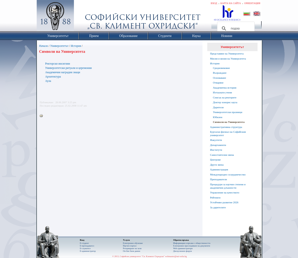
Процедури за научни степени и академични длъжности (228, 186)
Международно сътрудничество (228, 174)
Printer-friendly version (42, 116)
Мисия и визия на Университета (228, 58)
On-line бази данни (131, 251)
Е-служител (85, 248)
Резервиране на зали (132, 248)
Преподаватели (218, 179)
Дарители (218, 107)
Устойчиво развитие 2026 (224, 202)
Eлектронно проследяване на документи (191, 246)
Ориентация (252, 3)
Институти (216, 149)
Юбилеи (217, 117)
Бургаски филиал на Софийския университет (228, 133)
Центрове (215, 159)
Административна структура (226, 127)
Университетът (59, 46)
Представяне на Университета (227, 53)
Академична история (224, 87)
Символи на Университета (229, 121)
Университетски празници (227, 112)
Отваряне (218, 82)
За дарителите (218, 207)
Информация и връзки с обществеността (191, 243)
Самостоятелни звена (222, 154)
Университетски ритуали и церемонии (68, 68)
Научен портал (129, 246)
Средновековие (221, 67)
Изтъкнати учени (222, 92)
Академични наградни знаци (62, 72)
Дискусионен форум (182, 251)
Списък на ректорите (224, 97)
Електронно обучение (133, 243)
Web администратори (183, 248)
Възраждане (220, 72)
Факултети (216, 139)
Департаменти (218, 145)
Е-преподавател (87, 246)
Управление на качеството (224, 192)
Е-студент (84, 243)
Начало (43, 46)
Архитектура (53, 76)
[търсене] (235, 28)
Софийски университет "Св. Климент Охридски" (82, 17)
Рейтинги (215, 197)
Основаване (219, 77)
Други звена (217, 164)
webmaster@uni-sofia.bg (176, 256)
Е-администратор (88, 251)
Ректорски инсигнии (57, 63)
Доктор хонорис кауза (225, 102)
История (76, 46)
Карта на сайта (230, 3)
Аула (48, 81)
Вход (214, 3)
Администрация (219, 169)
